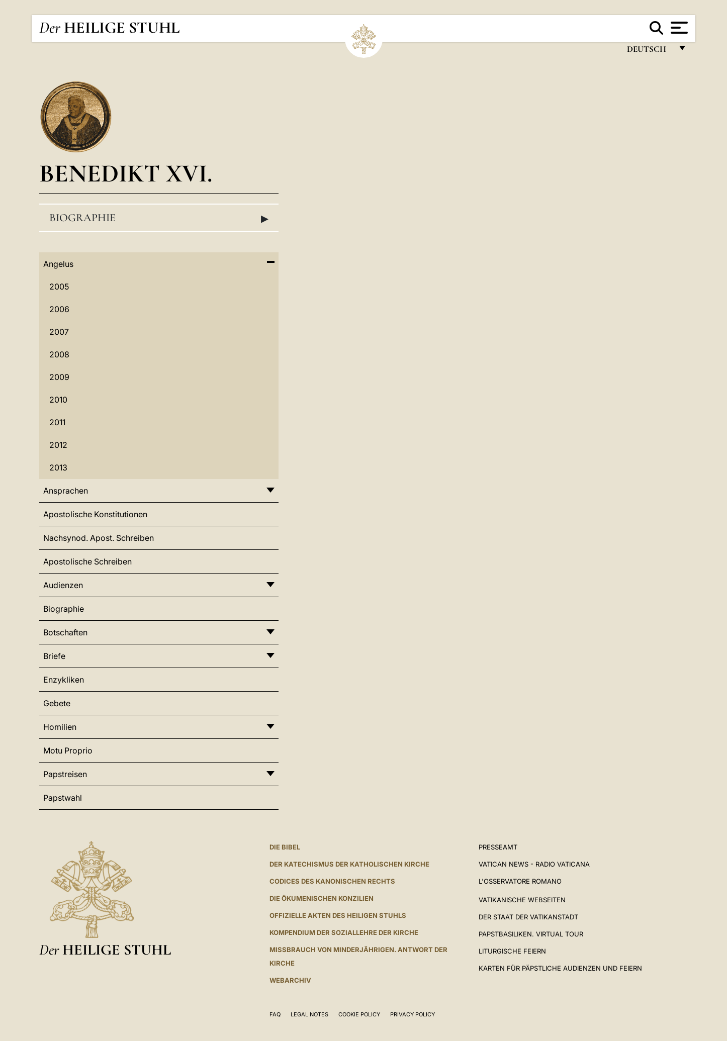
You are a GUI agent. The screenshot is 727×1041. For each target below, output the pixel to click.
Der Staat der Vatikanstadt (528, 917)
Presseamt (498, 847)
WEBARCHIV (290, 980)
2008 (59, 354)
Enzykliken (63, 680)
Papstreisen (65, 774)
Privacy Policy (412, 1014)
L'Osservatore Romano (520, 881)
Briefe (54, 656)
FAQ (275, 1014)
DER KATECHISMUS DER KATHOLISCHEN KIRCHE (349, 864)
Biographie (158, 218)
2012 (58, 445)
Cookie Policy (359, 1014)
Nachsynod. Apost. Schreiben (98, 538)
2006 (59, 309)
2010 (58, 400)
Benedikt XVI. (125, 173)
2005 (59, 286)
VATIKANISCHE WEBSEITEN (522, 900)
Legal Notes (309, 1014)
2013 (58, 467)
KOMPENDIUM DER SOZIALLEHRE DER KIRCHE (343, 932)
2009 (59, 377)
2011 (57, 422)
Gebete (56, 703)
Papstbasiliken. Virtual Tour (531, 934)
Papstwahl (62, 798)
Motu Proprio (68, 750)
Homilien (59, 727)
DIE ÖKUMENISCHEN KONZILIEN (321, 898)
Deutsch (649, 51)
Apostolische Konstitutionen (95, 514)
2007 (59, 332)
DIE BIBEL (284, 847)
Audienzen (63, 585)
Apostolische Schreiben (87, 561)
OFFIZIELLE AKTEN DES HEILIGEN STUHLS (337, 915)
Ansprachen (65, 491)
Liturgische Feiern (512, 951)
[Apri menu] (678, 27)
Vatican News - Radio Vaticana (534, 864)
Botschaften (65, 632)
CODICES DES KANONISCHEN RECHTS (332, 881)
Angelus (58, 264)
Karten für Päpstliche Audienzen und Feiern (560, 968)
